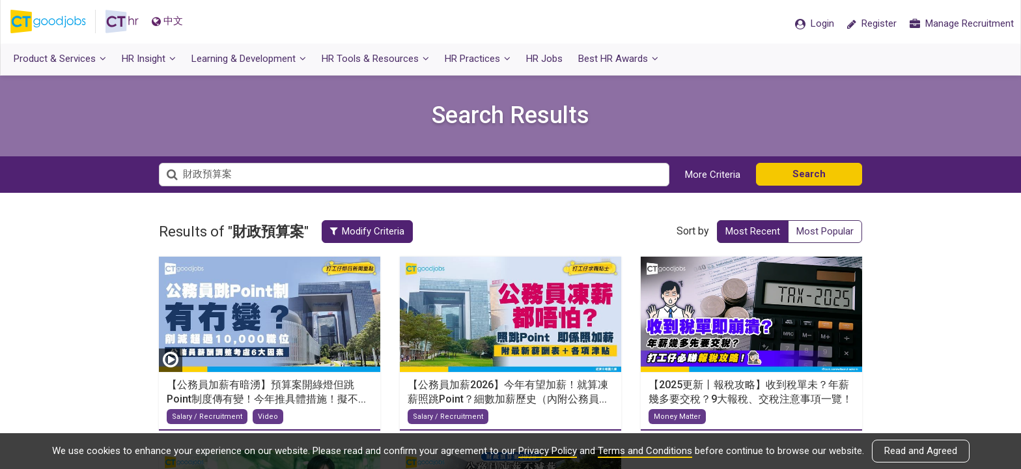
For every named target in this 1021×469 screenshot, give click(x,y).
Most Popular (825, 231)
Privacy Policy (547, 451)
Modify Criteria (367, 231)
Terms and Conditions (645, 451)
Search (809, 174)
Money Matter (677, 416)
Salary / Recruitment (207, 416)
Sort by (693, 231)
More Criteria (712, 174)
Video (268, 416)
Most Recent (752, 231)
